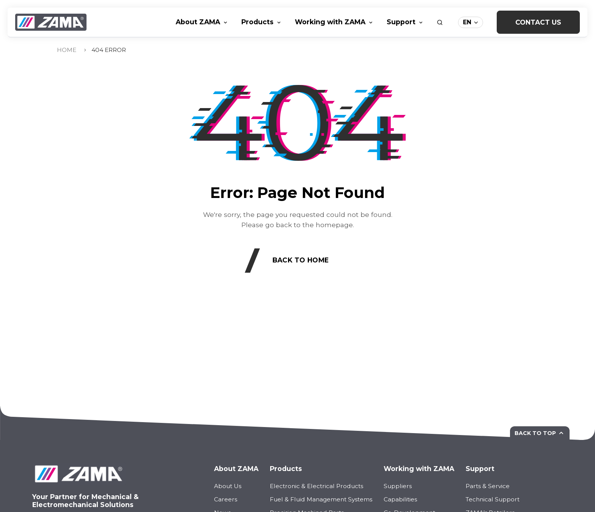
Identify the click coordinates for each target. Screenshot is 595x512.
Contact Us (538, 22)
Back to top (540, 433)
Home (66, 49)
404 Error (108, 49)
